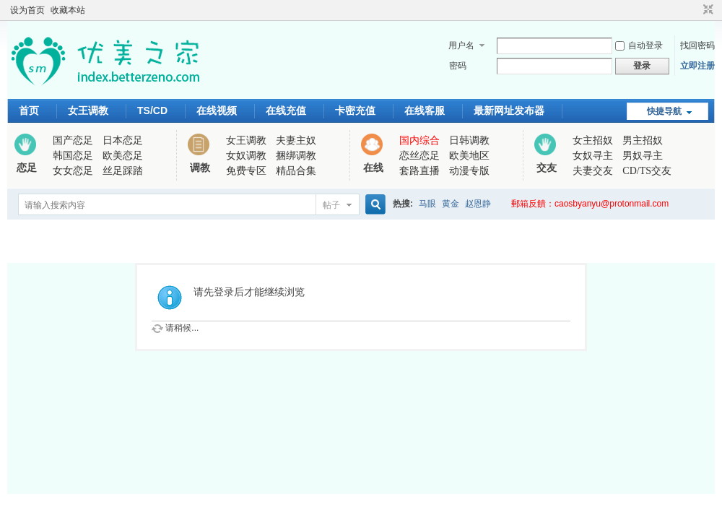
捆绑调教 (296, 155)
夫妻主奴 (296, 140)
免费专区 (246, 170)
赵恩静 (478, 204)
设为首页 (27, 10)
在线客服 (424, 110)
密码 (457, 66)
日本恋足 (123, 140)
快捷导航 (664, 111)
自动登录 (639, 45)
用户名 (461, 45)
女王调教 (88, 110)
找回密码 (697, 45)
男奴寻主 (642, 155)
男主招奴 (642, 140)
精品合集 (296, 170)
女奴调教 (246, 155)
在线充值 (286, 110)
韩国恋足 (73, 155)
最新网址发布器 (509, 110)
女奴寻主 (593, 155)
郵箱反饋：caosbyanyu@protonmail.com (590, 204)
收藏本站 (68, 10)
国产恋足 (73, 140)
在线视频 (216, 110)
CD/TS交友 (646, 170)
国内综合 (419, 140)
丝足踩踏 (123, 170)
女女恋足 (73, 170)
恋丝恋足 (419, 155)
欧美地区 (469, 155)
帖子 (331, 205)
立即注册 (697, 66)
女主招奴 (593, 140)
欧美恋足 (123, 155)
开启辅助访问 (694, 10)
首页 (29, 110)
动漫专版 (469, 170)
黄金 (450, 204)
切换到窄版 (706, 10)
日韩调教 (469, 140)
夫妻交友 (593, 170)
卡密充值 (355, 110)
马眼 (427, 204)
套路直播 (419, 170)
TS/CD (152, 110)
